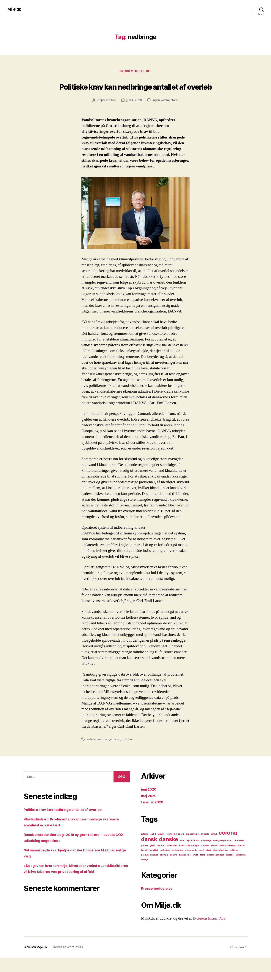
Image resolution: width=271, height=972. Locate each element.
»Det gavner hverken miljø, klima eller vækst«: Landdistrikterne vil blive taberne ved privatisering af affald (73, 886)
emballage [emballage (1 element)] (206, 855)
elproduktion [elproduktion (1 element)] (193, 855)
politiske (128, 753)
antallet (92, 753)
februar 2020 (153, 816)
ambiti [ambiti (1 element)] (153, 848)
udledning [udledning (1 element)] (240, 869)
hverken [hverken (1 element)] (161, 860)
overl (117, 753)
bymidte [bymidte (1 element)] (205, 848)
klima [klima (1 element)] (181, 860)
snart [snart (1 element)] (195, 869)
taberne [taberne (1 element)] (230, 869)
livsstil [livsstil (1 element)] (144, 864)
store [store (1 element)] (202, 869)
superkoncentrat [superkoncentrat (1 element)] (215, 869)
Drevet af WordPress (69, 961)
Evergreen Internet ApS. (212, 932)
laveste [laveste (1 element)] (241, 860)
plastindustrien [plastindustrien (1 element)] (220, 864)
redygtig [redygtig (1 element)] (164, 869)
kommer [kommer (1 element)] (205, 860)
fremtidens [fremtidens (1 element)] (239, 855)
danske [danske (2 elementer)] (168, 853)
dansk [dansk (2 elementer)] (149, 853)
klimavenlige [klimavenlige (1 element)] (192, 860)
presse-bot (107, 114)
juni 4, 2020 (134, 114)
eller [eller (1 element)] (182, 855)
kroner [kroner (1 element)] (214, 860)
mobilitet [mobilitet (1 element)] (153, 864)
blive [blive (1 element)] (169, 848)
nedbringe (105, 753)
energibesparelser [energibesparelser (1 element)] (222, 855)
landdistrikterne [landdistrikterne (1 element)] (228, 860)
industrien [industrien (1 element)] (172, 860)
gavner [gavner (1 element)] (144, 860)
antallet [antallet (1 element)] (161, 848)
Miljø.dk (15, 9)
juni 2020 (150, 803)
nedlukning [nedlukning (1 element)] (177, 864)
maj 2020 (150, 810)
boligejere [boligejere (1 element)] (179, 848)
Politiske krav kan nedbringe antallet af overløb (135, 93)
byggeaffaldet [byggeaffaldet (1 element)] (192, 848)
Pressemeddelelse (135, 72)
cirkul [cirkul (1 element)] (214, 848)
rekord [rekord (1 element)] (173, 869)
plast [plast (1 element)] (208, 864)
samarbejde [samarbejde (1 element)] (184, 869)
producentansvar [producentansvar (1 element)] (149, 869)
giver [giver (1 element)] (152, 860)
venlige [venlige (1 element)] (144, 874)
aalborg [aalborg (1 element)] (144, 848)
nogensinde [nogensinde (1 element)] (191, 864)
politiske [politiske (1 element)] (234, 864)
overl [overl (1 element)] (201, 864)
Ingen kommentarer (166, 114)
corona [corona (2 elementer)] (228, 847)
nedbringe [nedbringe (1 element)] (165, 864)
